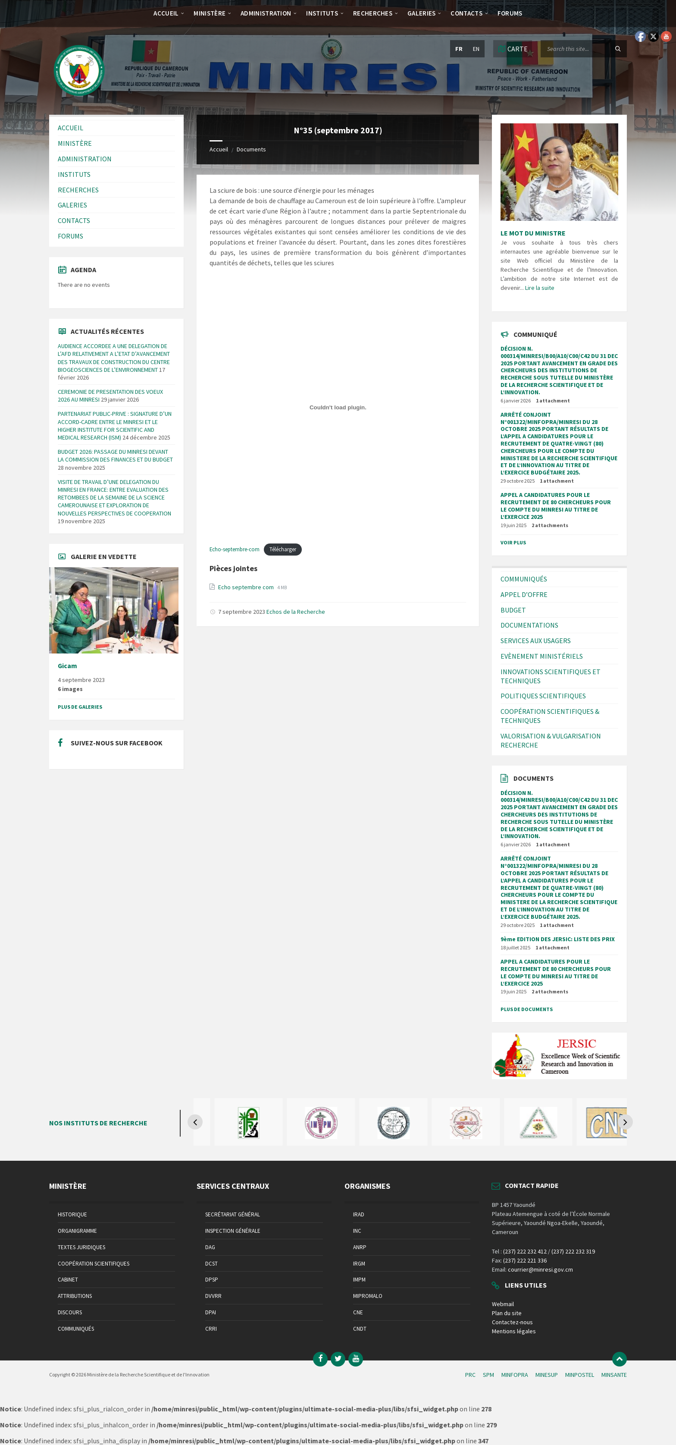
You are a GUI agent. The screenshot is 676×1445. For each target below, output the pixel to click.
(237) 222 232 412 (525, 1251)
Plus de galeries (80, 707)
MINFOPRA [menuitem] (514, 1375)
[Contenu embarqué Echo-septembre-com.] (338, 407)
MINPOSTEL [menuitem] (579, 1375)
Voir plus (513, 542)
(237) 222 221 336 (525, 1260)
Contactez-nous (512, 1322)
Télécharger (282, 549)
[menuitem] (166, 13)
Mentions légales (514, 1331)
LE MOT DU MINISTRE (533, 233)
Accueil (219, 149)
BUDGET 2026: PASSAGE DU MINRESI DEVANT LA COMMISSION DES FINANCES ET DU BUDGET (115, 455)
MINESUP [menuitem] (546, 1375)
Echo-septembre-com (235, 549)
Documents (251, 149)
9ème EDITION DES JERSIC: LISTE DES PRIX (558, 939)
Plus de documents (527, 1009)
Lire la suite (539, 288)
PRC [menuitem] (470, 1375)
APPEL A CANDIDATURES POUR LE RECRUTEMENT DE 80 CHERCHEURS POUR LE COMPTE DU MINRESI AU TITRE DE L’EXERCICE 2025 (556, 505)
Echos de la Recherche (295, 612)
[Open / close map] (512, 48)
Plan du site (507, 1313)
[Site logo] (79, 98)
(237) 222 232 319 (573, 1251)
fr (459, 49)
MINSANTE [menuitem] (614, 1375)
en (476, 49)
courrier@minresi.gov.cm (540, 1269)
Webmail (503, 1304)
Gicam (67, 666)
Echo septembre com (246, 587)
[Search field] (584, 48)
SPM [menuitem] (488, 1375)
